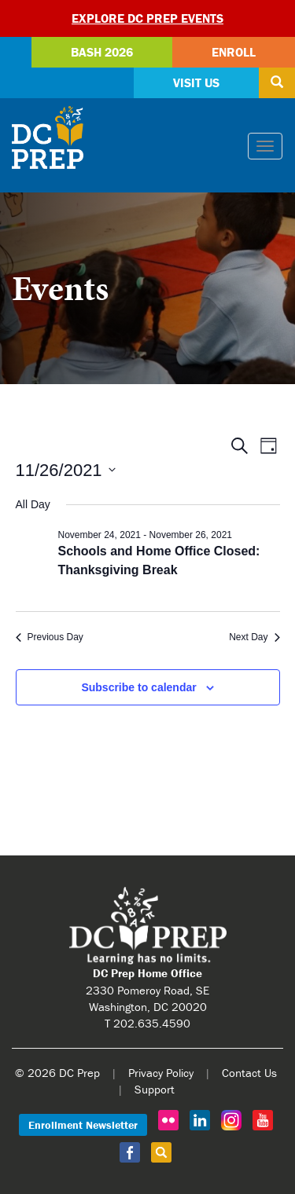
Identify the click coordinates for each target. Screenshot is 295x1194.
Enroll (234, 52)
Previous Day (49, 637)
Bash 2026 (102, 52)
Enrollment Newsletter (83, 1125)
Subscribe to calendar (138, 687)
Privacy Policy (161, 1072)
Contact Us (249, 1072)
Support (155, 1089)
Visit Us (196, 82)
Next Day (254, 637)
